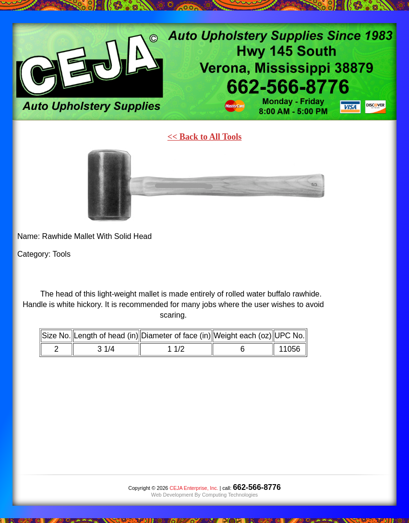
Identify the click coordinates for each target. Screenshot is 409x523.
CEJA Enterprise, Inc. (193, 488)
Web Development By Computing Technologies (204, 495)
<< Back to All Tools (205, 137)
